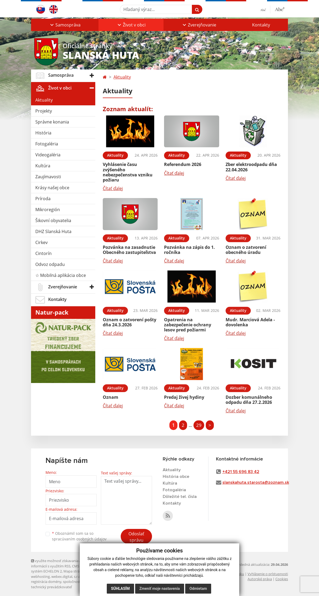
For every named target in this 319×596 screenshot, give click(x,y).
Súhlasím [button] (120, 588)
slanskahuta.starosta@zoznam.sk (255, 482)
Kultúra (42, 166)
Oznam (110, 397)
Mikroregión (47, 209)
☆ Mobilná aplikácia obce (60, 275)
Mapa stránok (74, 571)
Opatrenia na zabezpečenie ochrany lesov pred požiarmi (187, 325)
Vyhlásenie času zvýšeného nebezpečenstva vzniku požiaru (128, 172)
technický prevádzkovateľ (51, 587)
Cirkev (41, 242)
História (43, 133)
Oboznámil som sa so (79, 536)
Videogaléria (47, 155)
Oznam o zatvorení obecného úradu (246, 249)
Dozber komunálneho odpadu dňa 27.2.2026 (249, 399)
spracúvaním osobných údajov (79, 538)
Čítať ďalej (113, 188)
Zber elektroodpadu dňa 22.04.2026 (251, 166)
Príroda (43, 199)
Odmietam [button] (198, 588)
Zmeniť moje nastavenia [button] (159, 588)
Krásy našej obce (52, 188)
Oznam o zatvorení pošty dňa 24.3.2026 (129, 322)
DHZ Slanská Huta (53, 231)
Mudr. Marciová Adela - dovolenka (250, 322)
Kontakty (261, 25)
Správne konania (52, 122)
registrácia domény (46, 581)
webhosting (40, 576)
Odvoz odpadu (50, 264)
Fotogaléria (46, 144)
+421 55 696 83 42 (240, 472)
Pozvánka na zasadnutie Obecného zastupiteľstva (129, 249)
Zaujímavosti (48, 177)
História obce (176, 476)
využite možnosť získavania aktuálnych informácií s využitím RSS (64, 563)
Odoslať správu (136, 537)
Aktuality (44, 100)
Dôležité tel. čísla (180, 496)
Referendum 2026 (182, 164)
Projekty (43, 111)
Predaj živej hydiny (184, 397)
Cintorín (43, 253)
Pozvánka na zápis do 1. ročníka (189, 249)
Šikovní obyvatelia (53, 220)
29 (199, 425)
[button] (64, 25)
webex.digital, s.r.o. (66, 576)
